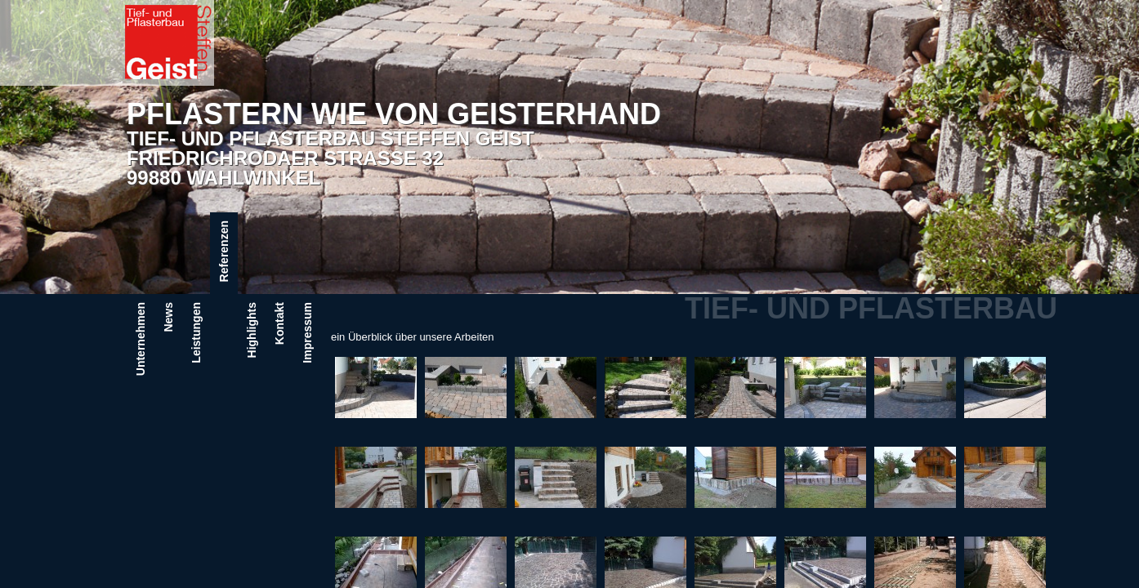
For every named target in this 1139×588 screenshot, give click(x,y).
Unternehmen (140, 339)
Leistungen (196, 332)
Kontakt (279, 323)
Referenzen (223, 251)
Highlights (251, 330)
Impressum (307, 332)
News (168, 317)
